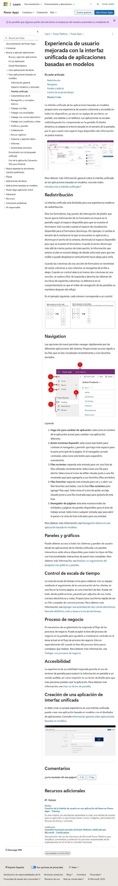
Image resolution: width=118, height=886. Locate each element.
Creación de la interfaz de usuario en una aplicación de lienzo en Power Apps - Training (79, 810)
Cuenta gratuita (84, 12)
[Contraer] (37, 31)
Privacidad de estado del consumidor (21, 879)
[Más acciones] (113, 34)
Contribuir (81, 874)
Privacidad (95, 874)
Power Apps (76, 33)
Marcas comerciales (72, 879)
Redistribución (54, 80)
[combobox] (21, 38)
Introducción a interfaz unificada (62, 186)
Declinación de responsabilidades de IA (22, 874)
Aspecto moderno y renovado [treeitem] (25, 86)
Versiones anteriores (53, 874)
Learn (47, 33)
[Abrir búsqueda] (98, 4)
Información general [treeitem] (20, 82)
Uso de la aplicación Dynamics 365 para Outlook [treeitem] (23, 162)
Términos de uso (52, 879)
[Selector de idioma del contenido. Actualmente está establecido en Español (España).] (15, 867)
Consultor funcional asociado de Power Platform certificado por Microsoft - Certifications (75, 831)
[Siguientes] (91, 4)
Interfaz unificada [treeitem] (19, 91)
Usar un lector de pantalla (76, 686)
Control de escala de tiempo (60, 92)
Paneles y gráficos (55, 88)
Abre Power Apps (104, 12)
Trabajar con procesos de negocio (63, 653)
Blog (69, 874)
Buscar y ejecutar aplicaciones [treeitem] (23, 56)
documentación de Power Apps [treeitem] (20, 43)
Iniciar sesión (108, 3)
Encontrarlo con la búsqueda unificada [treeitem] (22, 154)
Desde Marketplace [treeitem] (18, 65)
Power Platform (60, 33)
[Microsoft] (6, 4)
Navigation (52, 84)
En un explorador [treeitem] (17, 61)
